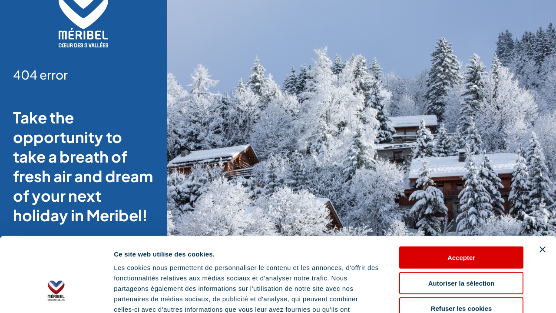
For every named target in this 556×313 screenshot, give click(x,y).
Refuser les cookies (461, 249)
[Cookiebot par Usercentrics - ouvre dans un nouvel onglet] (56, 296)
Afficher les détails (478, 296)
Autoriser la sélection (461, 224)
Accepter (461, 198)
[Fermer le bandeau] (542, 190)
